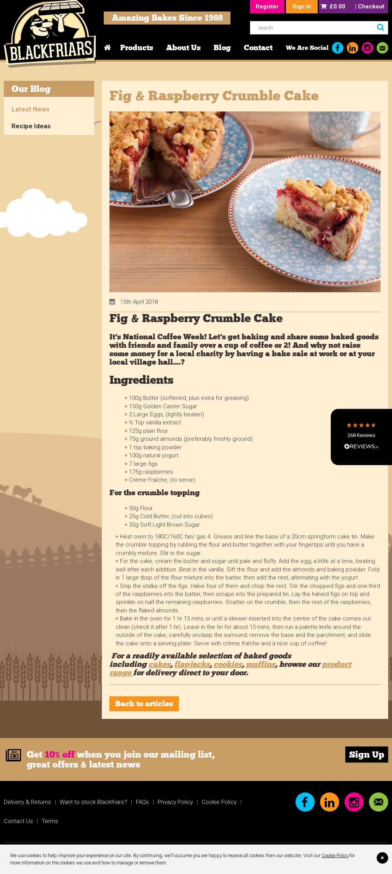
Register (267, 6)
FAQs (142, 802)
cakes (159, 664)
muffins (260, 664)
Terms (50, 821)
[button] (361, 437)
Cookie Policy (335, 855)
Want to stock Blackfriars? (93, 802)
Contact (258, 47)
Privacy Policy (175, 802)
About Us (183, 47)
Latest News (30, 109)
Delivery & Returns (27, 802)
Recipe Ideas (31, 126)
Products (136, 47)
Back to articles (144, 703)
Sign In (301, 6)
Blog (222, 47)
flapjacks (192, 664)
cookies (228, 664)
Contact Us (18, 821)
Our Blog (31, 88)
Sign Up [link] (366, 754)
